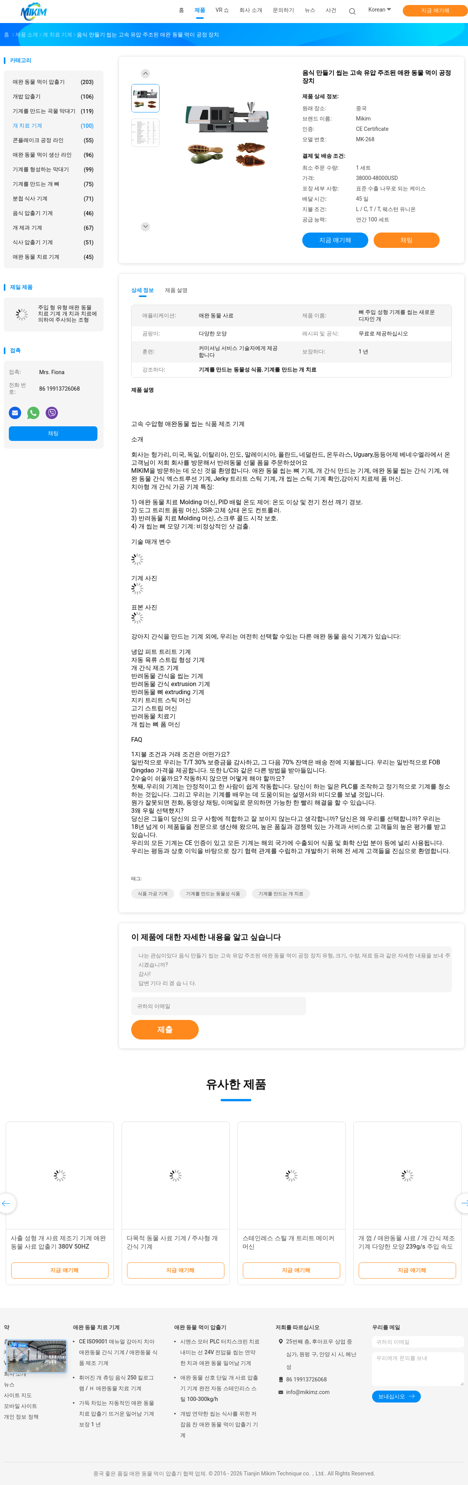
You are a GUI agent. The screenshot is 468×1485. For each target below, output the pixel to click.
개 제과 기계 (53, 228)
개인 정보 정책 (21, 1417)
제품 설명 (176, 290)
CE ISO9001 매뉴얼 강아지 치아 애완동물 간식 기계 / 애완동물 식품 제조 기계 (118, 1352)
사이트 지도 (18, 1395)
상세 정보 (142, 290)
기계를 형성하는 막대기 (53, 169)
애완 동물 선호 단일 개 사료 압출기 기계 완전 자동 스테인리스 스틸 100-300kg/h (219, 1388)
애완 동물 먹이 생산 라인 (53, 155)
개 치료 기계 (53, 126)
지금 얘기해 (435, 10)
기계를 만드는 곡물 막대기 (53, 111)
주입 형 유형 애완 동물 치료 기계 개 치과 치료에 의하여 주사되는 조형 (67, 313)
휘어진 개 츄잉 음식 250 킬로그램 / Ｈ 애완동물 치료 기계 (116, 1382)
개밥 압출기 (53, 97)
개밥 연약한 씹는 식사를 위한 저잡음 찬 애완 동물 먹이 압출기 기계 (219, 1424)
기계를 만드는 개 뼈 (53, 184)
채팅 (53, 433)
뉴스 (9, 1384)
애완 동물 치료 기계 (53, 257)
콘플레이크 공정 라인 (53, 140)
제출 (165, 1029)
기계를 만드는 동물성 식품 (213, 893)
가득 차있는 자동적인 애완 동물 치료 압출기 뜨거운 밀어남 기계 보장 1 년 (116, 1413)
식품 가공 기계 (153, 893)
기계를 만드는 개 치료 (281, 893)
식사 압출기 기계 (53, 242)
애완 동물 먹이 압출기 (53, 82)
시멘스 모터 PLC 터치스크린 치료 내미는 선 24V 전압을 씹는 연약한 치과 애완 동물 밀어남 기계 (220, 1352)
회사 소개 (15, 1374)
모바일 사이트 (20, 1406)
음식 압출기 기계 (53, 213)
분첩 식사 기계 (53, 199)
